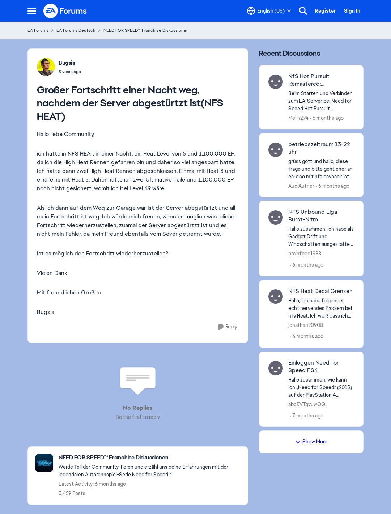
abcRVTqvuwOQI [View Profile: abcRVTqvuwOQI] (307, 404)
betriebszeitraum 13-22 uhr (319, 148)
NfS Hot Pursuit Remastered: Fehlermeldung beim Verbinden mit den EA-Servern (318, 80)
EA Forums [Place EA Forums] (37, 30)
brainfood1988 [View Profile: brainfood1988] (304, 253)
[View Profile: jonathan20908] (275, 296)
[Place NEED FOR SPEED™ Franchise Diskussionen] (150, 458)
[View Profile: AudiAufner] (275, 150)
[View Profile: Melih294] (275, 82)
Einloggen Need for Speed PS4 (313, 366)
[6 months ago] (327, 118)
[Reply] (227, 327)
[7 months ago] (306, 415)
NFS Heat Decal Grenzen (320, 291)
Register (325, 11)
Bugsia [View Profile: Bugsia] (67, 63)
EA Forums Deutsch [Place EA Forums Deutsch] (75, 30)
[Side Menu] (32, 10)
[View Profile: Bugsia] (46, 67)
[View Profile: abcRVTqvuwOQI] (275, 368)
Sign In (352, 11)
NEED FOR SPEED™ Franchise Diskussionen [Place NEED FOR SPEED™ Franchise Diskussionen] (146, 30)
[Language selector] (269, 11)
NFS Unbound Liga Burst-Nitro (312, 215)
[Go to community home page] (65, 11)
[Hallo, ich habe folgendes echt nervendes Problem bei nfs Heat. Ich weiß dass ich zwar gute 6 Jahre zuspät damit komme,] (321, 308)
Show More (311, 441)
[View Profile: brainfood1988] (275, 217)
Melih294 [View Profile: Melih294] (298, 118)
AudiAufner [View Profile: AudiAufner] (301, 185)
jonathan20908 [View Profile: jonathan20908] (305, 325)
